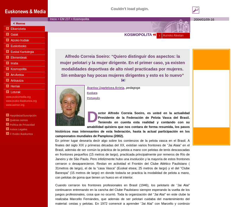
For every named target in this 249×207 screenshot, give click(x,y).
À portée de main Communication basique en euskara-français (211, 91)
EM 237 (65, 19)
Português (93, 97)
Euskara (92, 92)
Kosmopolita (81, 19)
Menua (24, 72)
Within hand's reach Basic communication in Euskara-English (211, 105)
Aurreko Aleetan (172, 35)
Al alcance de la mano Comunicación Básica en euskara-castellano (211, 78)
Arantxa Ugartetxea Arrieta (105, 87)
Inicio (53, 19)
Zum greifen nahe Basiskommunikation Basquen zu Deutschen (211, 119)
